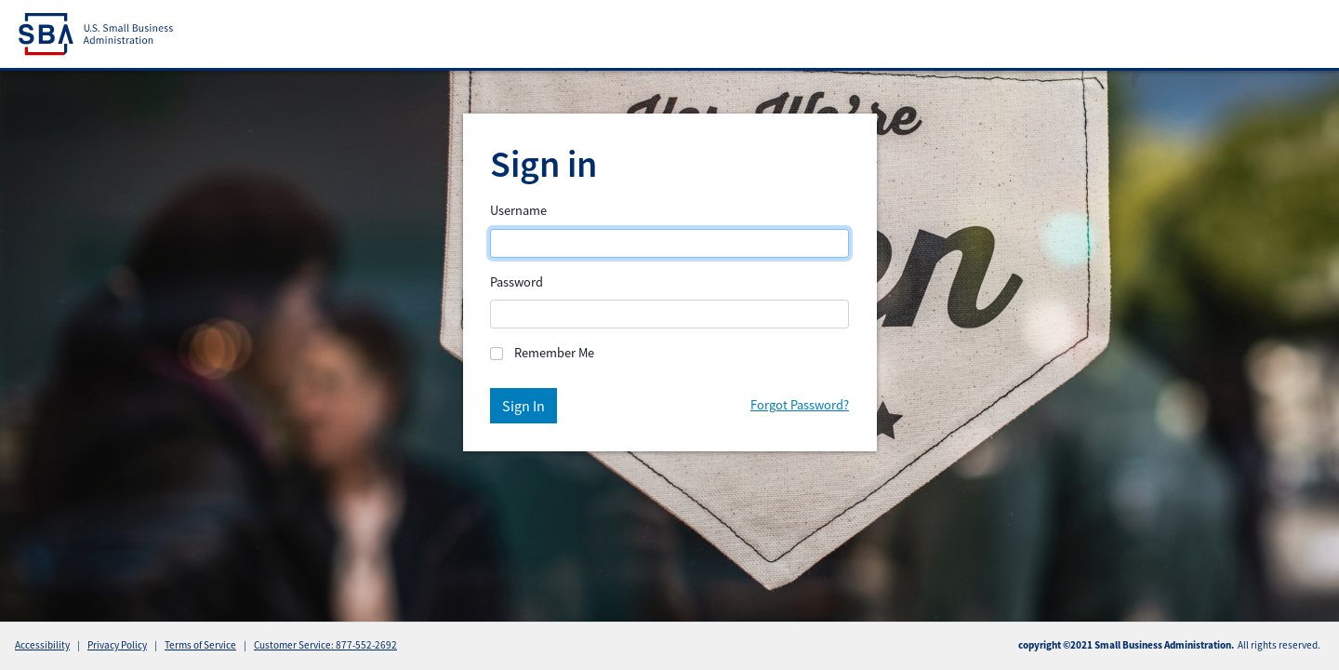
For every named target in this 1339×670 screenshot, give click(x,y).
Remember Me (554, 352)
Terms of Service (200, 644)
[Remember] (496, 353)
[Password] (669, 314)
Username (518, 210)
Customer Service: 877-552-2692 (325, 644)
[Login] (669, 243)
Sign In (523, 405)
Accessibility (42, 644)
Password (516, 282)
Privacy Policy (117, 644)
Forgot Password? (799, 404)
